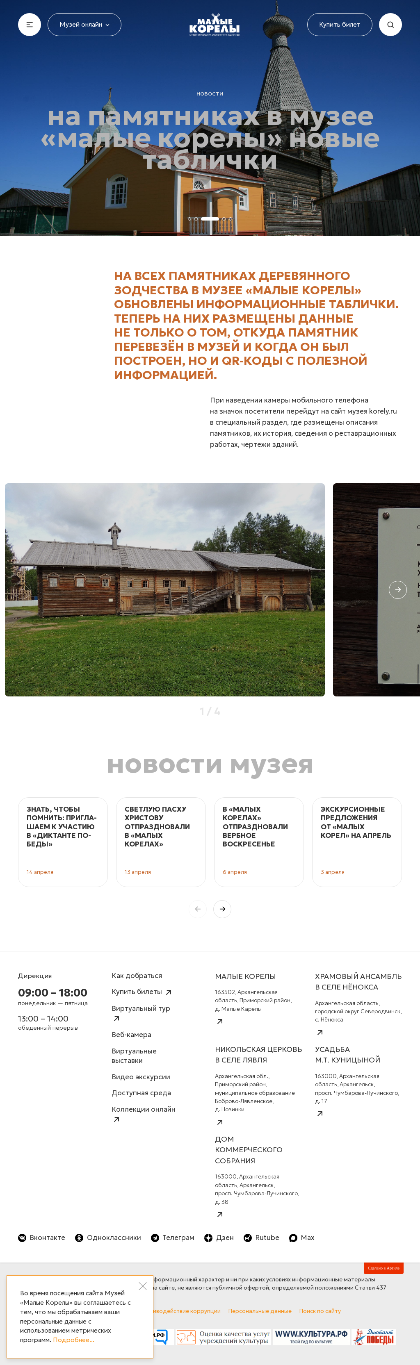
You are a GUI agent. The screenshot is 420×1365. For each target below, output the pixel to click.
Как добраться (137, 975)
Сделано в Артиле (383, 1268)
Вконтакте (41, 1237)
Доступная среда (141, 1093)
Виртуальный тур (141, 1014)
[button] (398, 590)
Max (302, 1237)
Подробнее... (73, 1340)
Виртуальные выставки (134, 1056)
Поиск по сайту (320, 1311)
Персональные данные (260, 1311)
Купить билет (340, 24)
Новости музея (210, 763)
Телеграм (172, 1237)
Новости (210, 93)
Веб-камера (131, 1035)
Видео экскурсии (141, 1077)
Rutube (261, 1237)
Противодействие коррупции (180, 1311)
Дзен (218, 1237)
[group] (165, 589)
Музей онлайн (84, 24)
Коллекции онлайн (144, 1114)
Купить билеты (142, 992)
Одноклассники (108, 1237)
